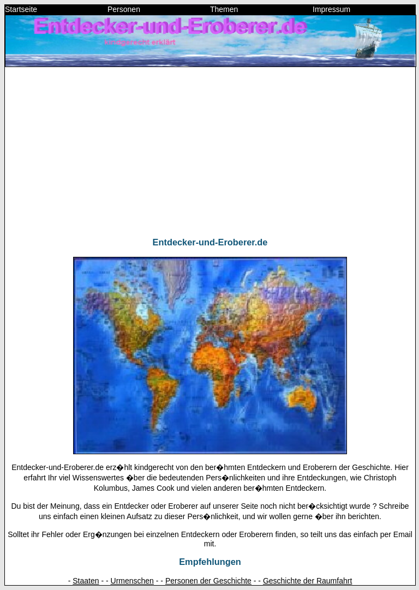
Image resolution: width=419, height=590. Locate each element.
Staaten (86, 580)
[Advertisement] (210, 152)
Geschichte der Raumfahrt (307, 580)
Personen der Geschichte (208, 580)
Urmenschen (132, 580)
